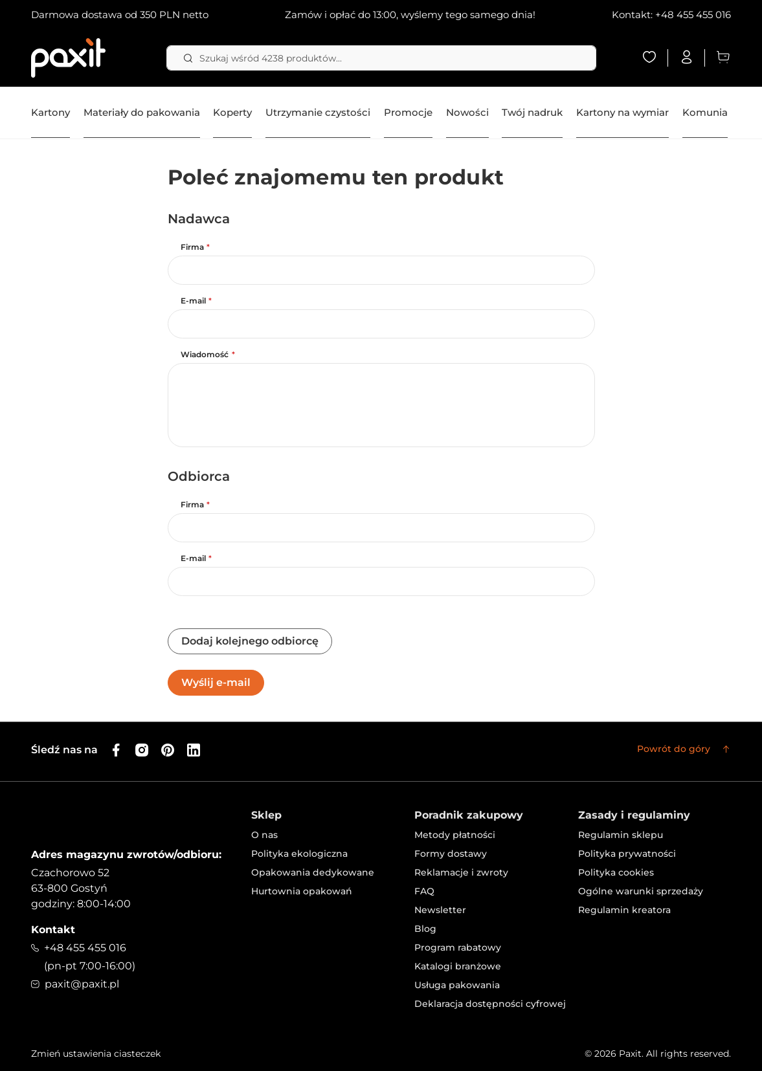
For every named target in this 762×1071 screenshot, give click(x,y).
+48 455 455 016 (693, 14)
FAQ (424, 891)
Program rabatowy (457, 947)
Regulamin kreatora (624, 910)
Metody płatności (454, 835)
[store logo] (68, 58)
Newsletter (440, 910)
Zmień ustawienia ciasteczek (96, 1053)
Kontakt (53, 929)
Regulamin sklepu (620, 835)
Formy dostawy (450, 853)
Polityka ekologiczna (299, 853)
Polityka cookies (616, 872)
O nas (264, 835)
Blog (425, 928)
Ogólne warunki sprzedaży (640, 891)
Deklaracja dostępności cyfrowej (490, 1004)
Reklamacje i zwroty (461, 872)
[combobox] (381, 58)
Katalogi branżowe (457, 966)
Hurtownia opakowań (301, 891)
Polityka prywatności (627, 853)
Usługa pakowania (457, 985)
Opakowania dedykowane (312, 872)
